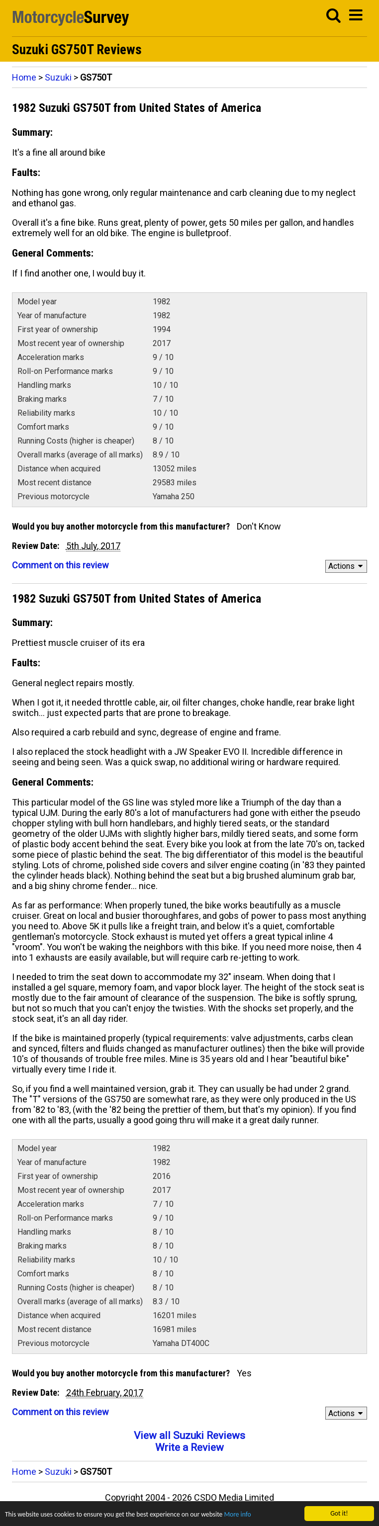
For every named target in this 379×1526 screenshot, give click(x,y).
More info (237, 1515)
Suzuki (58, 77)
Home (24, 77)
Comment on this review (60, 565)
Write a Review (189, 1447)
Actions (347, 566)
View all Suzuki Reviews (189, 1435)
